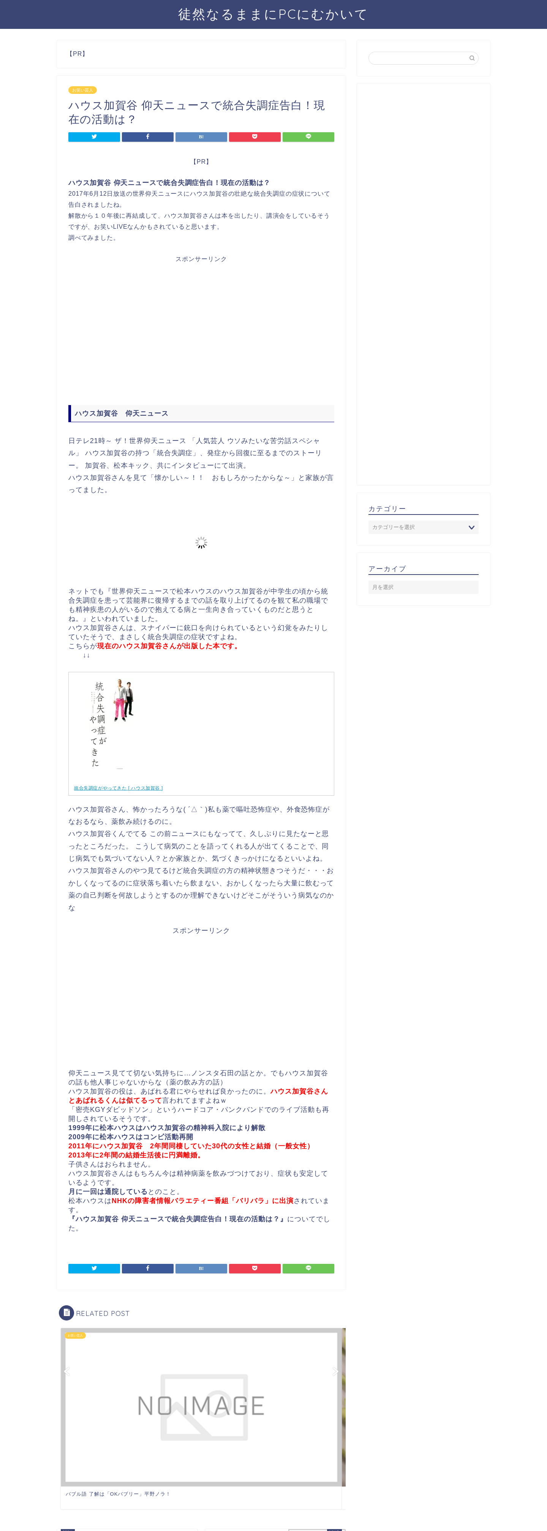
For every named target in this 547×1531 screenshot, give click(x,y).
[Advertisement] (201, 330)
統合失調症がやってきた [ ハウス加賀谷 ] (118, 788)
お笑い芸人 (82, 90)
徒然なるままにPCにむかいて (273, 14)
